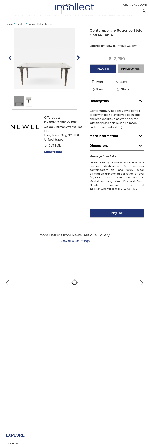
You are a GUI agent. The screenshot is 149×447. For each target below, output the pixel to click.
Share (121, 95)
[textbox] (119, 11)
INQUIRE (103, 74)
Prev (7, 288)
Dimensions (117, 150)
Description (117, 105)
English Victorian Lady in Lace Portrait (105, 316)
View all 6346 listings (75, 246)
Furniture (20, 29)
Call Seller (53, 151)
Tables (31, 29)
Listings (9, 29)
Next (141, 288)
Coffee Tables (44, 29)
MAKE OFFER (130, 74)
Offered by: (113, 51)
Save (121, 87)
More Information (117, 140)
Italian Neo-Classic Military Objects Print (43, 316)
